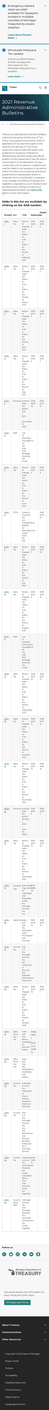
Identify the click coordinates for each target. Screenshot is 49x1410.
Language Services (15, 1404)
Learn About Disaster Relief (20, 36)
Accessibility (11, 1375)
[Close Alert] (45, 5)
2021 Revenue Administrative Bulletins (27, 124)
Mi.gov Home (12, 1361)
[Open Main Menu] (45, 87)
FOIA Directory (13, 1390)
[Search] (40, 87)
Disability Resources (15, 1382)
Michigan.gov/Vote (17, 1302)
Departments (12, 1397)
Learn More (16, 76)
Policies (9, 1368)
